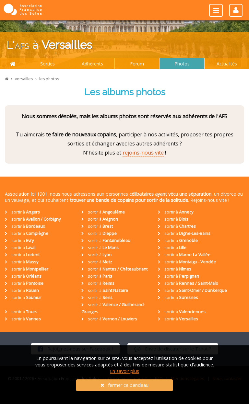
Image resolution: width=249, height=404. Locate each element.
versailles (24, 79)
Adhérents (92, 64)
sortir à (22, 212)
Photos (182, 64)
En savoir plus (124, 371)
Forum (137, 64)
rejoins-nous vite (143, 152)
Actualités (227, 64)
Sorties (47, 64)
